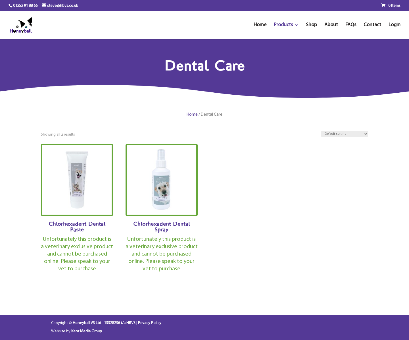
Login (394, 25)
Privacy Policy (149, 323)
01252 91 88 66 (25, 6)
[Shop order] (344, 134)
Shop (311, 25)
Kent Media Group (86, 331)
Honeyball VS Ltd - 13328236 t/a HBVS (104, 323)
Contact (372, 25)
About (331, 25)
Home (260, 25)
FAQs (350, 25)
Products (283, 25)
